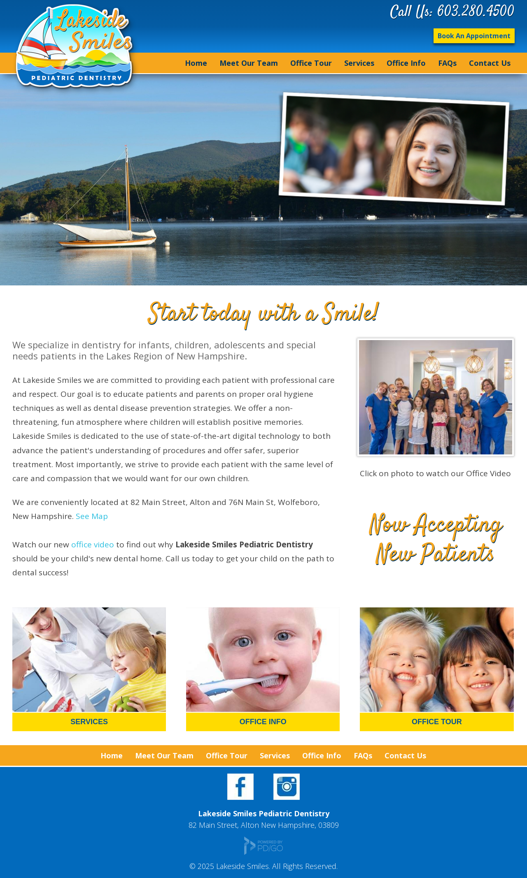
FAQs (447, 63)
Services (359, 63)
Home (196, 63)
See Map (92, 516)
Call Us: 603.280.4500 (452, 12)
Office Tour (311, 63)
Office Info (406, 63)
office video (92, 544)
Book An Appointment (474, 35)
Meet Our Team (248, 63)
